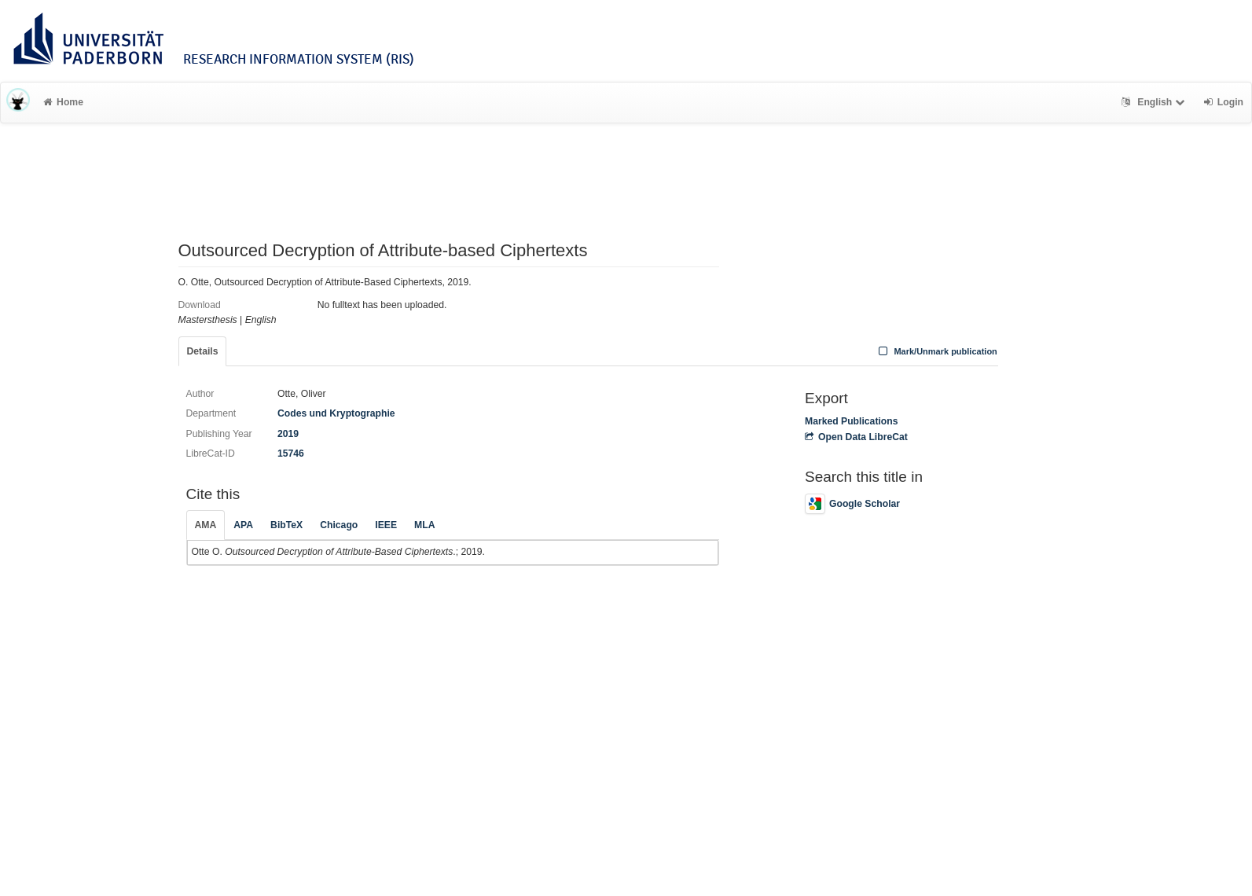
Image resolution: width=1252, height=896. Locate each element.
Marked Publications (851, 421)
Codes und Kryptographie (336, 413)
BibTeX (286, 525)
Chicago (339, 525)
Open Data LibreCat (856, 436)
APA (243, 525)
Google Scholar (852, 503)
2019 (288, 433)
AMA (206, 525)
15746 (290, 453)
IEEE (386, 525)
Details (202, 351)
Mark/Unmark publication (936, 351)
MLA (424, 525)
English (1155, 102)
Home (63, 102)
